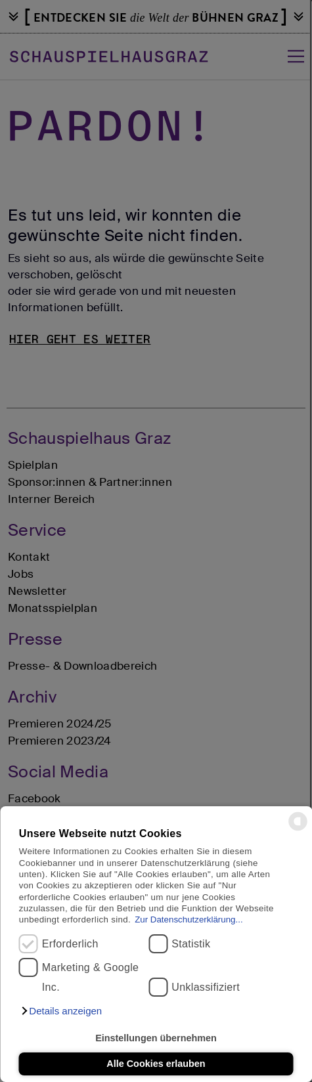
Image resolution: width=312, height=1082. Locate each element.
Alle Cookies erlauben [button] (155, 1063)
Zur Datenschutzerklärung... (188, 919)
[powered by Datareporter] (298, 829)
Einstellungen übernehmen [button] (156, 1038)
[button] (61, 1011)
